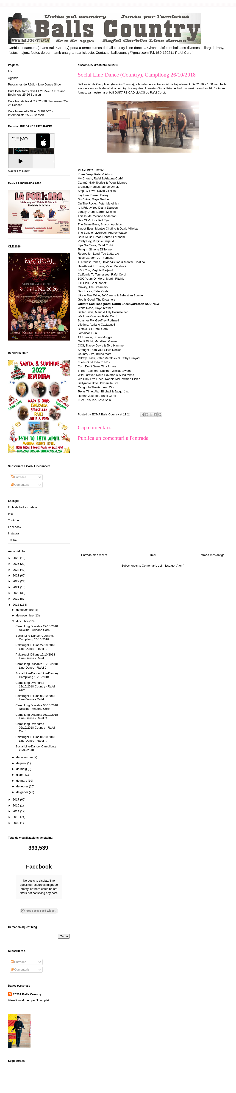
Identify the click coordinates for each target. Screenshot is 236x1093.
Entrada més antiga (212, 555)
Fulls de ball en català (22, 507)
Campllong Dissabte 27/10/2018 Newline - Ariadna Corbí (36, 628)
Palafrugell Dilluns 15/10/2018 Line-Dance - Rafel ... (35, 656)
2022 (16, 581)
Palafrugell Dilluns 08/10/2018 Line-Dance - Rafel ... (35, 697)
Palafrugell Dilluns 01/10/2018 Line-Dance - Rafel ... (35, 738)
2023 (16, 575)
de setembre (25, 757)
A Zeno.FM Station (19, 171)
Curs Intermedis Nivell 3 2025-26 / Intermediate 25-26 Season (30, 113)
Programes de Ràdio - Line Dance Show (34, 84)
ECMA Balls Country (27, 979)
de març (22, 780)
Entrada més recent (94, 555)
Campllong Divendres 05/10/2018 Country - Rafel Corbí (35, 727)
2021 (16, 587)
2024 (16, 569)
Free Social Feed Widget (38, 896)
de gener (22, 792)
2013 (16, 817)
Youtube (13, 520)
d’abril (20, 774)
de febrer (22, 786)
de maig (22, 769)
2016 (16, 805)
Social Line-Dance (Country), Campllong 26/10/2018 (34, 637)
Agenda (13, 78)
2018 (16, 604)
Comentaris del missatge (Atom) (163, 565)
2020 (16, 593)
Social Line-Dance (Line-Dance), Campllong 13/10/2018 (36, 675)
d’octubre (22, 621)
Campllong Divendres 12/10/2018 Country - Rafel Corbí (35, 686)
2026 (16, 558)
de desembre (25, 609)
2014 (16, 811)
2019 (16, 598)
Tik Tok (12, 540)
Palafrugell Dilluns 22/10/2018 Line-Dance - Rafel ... (35, 646)
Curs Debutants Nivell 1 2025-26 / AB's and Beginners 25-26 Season (36, 93)
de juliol (21, 763)
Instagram (14, 533)
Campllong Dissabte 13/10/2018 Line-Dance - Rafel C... (36, 665)
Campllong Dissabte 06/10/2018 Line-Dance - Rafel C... (36, 716)
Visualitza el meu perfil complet (28, 985)
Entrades (18, 477)
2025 (16, 563)
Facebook (14, 527)
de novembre (25, 615)
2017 (16, 799)
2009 (16, 823)
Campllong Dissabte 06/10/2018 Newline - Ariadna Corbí (36, 707)
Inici (152, 555)
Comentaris (20, 484)
